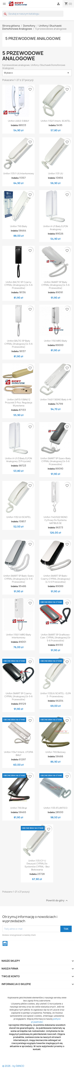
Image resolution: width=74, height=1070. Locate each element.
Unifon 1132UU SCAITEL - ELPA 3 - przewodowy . (55, 695)
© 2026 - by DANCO (13, 1066)
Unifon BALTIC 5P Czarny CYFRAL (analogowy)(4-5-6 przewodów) (18, 285)
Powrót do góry (57, 900)
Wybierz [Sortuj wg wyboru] (37, 73)
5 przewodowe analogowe (33, 38)
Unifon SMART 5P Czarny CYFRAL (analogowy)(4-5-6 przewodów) (18, 696)
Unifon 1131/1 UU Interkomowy (18, 173)
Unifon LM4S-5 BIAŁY (18, 120)
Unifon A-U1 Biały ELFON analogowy (55, 228)
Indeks (14, 125)
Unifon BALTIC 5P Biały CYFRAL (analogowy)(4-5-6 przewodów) (18, 343)
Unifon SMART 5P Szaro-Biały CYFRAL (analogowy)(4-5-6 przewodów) (55, 461)
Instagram (5, 943)
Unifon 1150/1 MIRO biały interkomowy (18, 636)
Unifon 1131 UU (55, 173)
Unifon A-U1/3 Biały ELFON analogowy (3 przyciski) (18, 460)
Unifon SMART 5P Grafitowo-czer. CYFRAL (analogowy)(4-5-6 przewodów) (55, 637)
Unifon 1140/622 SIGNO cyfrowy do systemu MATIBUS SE (55, 520)
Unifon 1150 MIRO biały (55, 340)
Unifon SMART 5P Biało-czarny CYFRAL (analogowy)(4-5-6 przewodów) (55, 578)
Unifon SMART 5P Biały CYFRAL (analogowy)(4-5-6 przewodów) (55, 285)
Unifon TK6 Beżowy (55, 752)
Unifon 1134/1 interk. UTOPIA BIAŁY (18, 754)
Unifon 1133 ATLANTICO (55, 807)
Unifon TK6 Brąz (18, 807)
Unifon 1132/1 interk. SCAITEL (55, 120)
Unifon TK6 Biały (18, 226)
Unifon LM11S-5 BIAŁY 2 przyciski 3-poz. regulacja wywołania (18, 402)
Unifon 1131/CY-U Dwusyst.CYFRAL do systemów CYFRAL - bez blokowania (37, 865)
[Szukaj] (32, 14)
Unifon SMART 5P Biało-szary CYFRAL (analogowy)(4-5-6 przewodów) (18, 578)
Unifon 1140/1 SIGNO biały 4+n (55, 399)
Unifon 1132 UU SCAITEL (18, 517)
